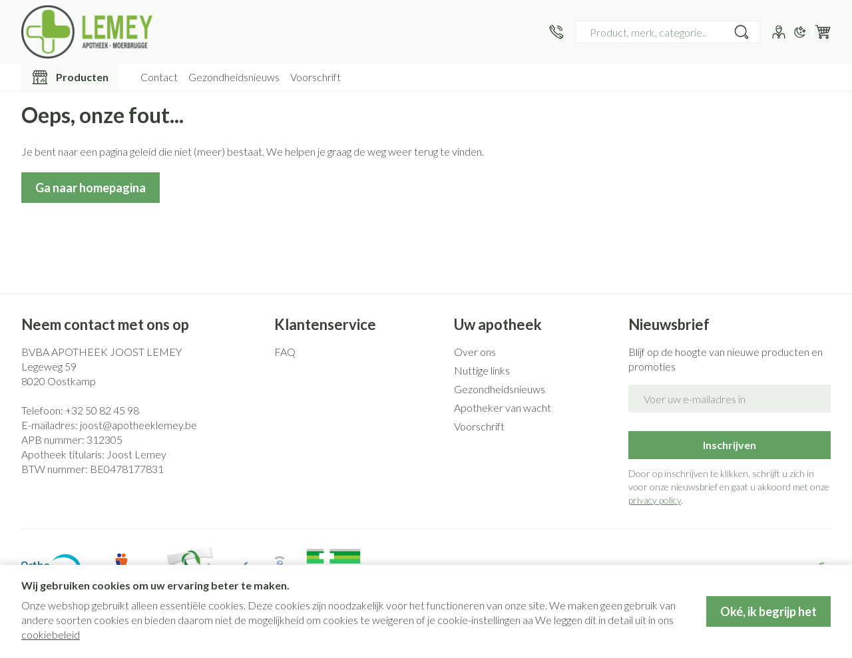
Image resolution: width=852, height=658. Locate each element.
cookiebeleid (50, 634)
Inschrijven (729, 444)
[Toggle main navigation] (70, 77)
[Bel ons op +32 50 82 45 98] (556, 32)
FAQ (285, 351)
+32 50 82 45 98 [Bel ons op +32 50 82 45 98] (102, 410)
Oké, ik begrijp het (768, 611)
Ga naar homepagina (90, 187)
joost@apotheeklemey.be (138, 424)
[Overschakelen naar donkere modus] (800, 32)
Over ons (475, 351)
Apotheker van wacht (502, 407)
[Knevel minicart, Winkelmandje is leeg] (823, 32)
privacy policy (654, 500)
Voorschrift (315, 77)
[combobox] (668, 32)
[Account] (778, 32)
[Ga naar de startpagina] (86, 32)
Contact (159, 77)
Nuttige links (482, 370)
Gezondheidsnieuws (234, 77)
